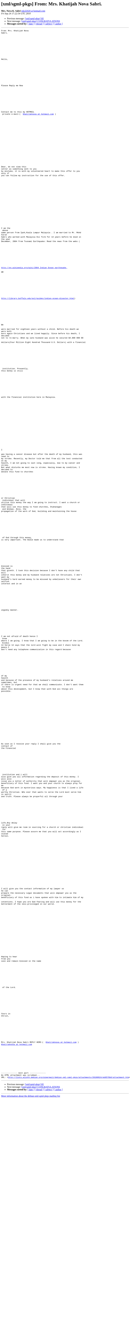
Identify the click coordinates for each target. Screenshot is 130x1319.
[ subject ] (48, 24)
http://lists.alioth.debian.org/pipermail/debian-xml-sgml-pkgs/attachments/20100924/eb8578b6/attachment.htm (68, 1287)
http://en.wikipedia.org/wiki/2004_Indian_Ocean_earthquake (34, 315)
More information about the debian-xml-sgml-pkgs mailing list (30, 1306)
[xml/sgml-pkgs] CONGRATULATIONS (40, 21)
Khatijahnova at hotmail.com (38, 131)
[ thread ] (39, 24)
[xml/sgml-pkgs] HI (34, 18)
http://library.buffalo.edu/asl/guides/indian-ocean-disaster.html (37, 352)
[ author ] (58, 24)
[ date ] (31, 24)
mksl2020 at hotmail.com (33, 11)
